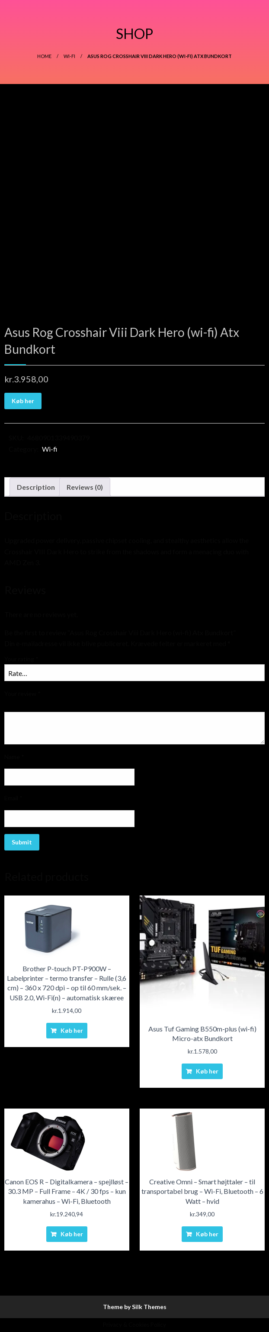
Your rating (21, 659)
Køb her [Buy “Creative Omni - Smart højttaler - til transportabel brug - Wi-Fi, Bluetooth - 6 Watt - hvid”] (207, 1234)
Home (44, 56)
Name (14, 756)
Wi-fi (69, 56)
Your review (22, 693)
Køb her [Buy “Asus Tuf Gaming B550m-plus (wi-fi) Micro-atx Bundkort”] (207, 1071)
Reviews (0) (85, 487)
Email (13, 798)
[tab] (36, 487)
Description (36, 487)
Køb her (23, 400)
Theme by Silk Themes (135, 1306)
